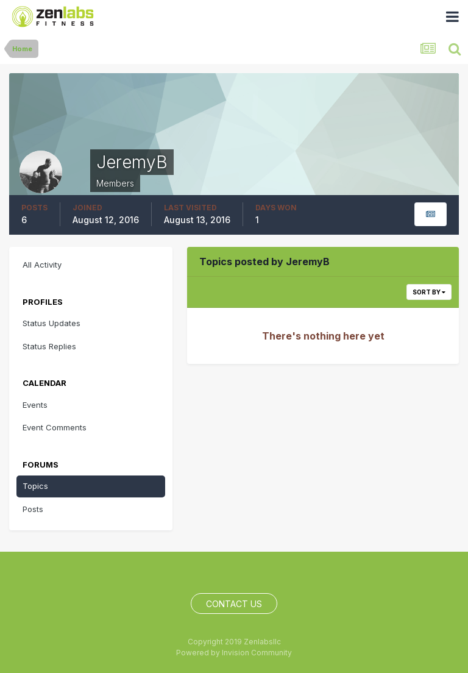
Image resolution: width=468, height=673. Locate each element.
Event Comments (55, 427)
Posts (33, 509)
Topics (35, 486)
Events (35, 405)
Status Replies (49, 346)
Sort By (429, 292)
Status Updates (51, 323)
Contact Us (234, 604)
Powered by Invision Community (234, 652)
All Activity (42, 264)
